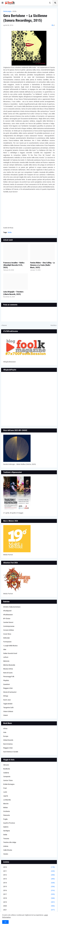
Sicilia (14, 11)
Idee (4, 649)
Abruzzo (6, 765)
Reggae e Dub (8, 688)
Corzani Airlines (8, 630)
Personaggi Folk (8, 676)
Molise (5, 807)
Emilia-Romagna (8, 784)
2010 (29, 867)
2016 (29, 890)
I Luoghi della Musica (10, 645)
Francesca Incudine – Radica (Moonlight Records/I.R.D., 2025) (13, 265)
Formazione (7, 642)
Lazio (5, 792)
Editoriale (6, 638)
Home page (7, 11)
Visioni (5, 715)
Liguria (5, 796)
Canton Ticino (8, 780)
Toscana (6, 838)
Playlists (6, 680)
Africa (5, 728)
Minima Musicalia (9, 665)
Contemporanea (8, 626)
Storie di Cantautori (9, 692)
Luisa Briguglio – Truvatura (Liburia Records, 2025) (13, 293)
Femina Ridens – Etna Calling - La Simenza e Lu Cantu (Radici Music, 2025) (42, 265)
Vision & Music (8, 711)
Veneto (5, 854)
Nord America (8, 744)
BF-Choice (6, 618)
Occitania (6, 811)
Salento (5, 827)
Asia (4, 732)
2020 (29, 906)
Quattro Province (9, 823)
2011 (29, 871)
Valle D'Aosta (7, 850)
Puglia (5, 819)
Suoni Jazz (7, 700)
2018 (29, 898)
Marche (5, 803)
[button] (2, 3)
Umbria (5, 846)
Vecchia (53, 325)
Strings (5, 696)
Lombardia (7, 800)
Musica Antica (8, 669)
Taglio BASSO (7, 704)
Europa (5, 736)
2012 (29, 875)
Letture (5, 657)
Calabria (6, 773)
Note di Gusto (8, 673)
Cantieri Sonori (8, 622)
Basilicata (6, 769)
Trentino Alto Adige (9, 842)
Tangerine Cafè (8, 707)
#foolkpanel (7, 611)
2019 (29, 902)
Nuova (4, 325)
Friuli (5, 788)
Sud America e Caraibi (10, 752)
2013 (29, 879)
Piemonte (6, 815)
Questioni (6, 684)
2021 (29, 910)
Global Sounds (8, 740)
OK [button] (5, 922)
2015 (29, 887)
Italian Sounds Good (10, 653)
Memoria (6, 661)
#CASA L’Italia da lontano (11, 607)
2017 (29, 894)
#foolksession (8, 614)
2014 (29, 883)
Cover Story (7, 634)
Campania (6, 776)
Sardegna (6, 831)
